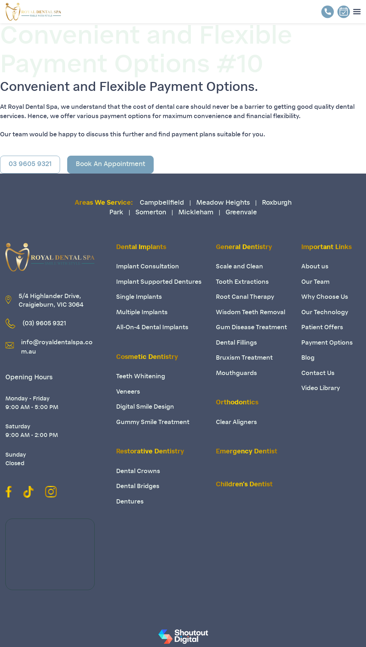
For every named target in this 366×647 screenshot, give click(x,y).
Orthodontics (237, 403)
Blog (308, 358)
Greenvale (241, 213)
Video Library (320, 388)
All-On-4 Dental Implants (152, 328)
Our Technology (324, 313)
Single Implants (139, 297)
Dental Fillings (236, 343)
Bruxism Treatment (244, 358)
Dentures (130, 502)
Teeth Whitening (140, 377)
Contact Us (318, 373)
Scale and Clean (239, 267)
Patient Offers (322, 328)
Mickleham (195, 213)
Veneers (128, 392)
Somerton (150, 213)
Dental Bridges (137, 486)
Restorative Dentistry (150, 452)
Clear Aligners (236, 422)
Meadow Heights (223, 203)
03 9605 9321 (30, 164)
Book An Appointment (110, 164)
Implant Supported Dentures (159, 282)
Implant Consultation (147, 267)
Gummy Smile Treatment (152, 422)
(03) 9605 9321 (44, 324)
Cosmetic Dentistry (147, 357)
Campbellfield (162, 203)
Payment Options (327, 343)
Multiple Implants (142, 313)
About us (314, 267)
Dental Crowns (138, 471)
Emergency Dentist (246, 452)
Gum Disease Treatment (251, 328)
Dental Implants (141, 247)
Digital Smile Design (145, 407)
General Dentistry (244, 247)
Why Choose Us (324, 297)
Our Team (315, 282)
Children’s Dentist (244, 485)
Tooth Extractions (242, 282)
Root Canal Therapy (245, 297)
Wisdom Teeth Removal (250, 313)
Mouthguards (236, 373)
